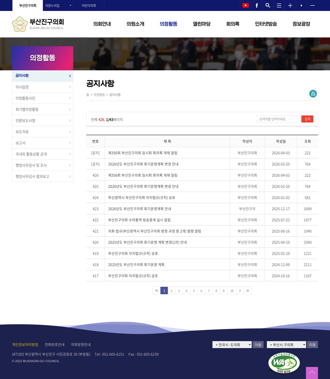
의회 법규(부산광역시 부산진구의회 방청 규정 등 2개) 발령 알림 (154, 231)
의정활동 (168, 24)
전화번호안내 (54, 344)
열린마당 (201, 24)
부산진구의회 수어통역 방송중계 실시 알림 (139, 219)
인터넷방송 (266, 24)
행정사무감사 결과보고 (32, 176)
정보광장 (301, 24)
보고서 (20, 142)
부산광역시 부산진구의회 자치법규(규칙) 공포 (141, 197)
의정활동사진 (25, 98)
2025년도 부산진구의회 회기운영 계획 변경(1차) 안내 (147, 242)
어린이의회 (89, 5)
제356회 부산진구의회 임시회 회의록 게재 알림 (142, 152)
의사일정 (22, 87)
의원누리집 (52, 5)
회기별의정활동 (27, 109)
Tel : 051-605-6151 (109, 354)
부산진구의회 (27, 5)
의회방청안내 (81, 344)
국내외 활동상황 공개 (31, 154)
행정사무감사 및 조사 (31, 165)
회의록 (232, 24)
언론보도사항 (25, 120)
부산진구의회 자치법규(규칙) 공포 (133, 253)
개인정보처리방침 (25, 344)
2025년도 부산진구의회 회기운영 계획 (136, 264)
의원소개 (135, 24)
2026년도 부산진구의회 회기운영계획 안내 (139, 208)
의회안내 (102, 24)
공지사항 (22, 76)
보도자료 (22, 131)
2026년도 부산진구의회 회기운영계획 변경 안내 (143, 163)
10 (231, 291)
